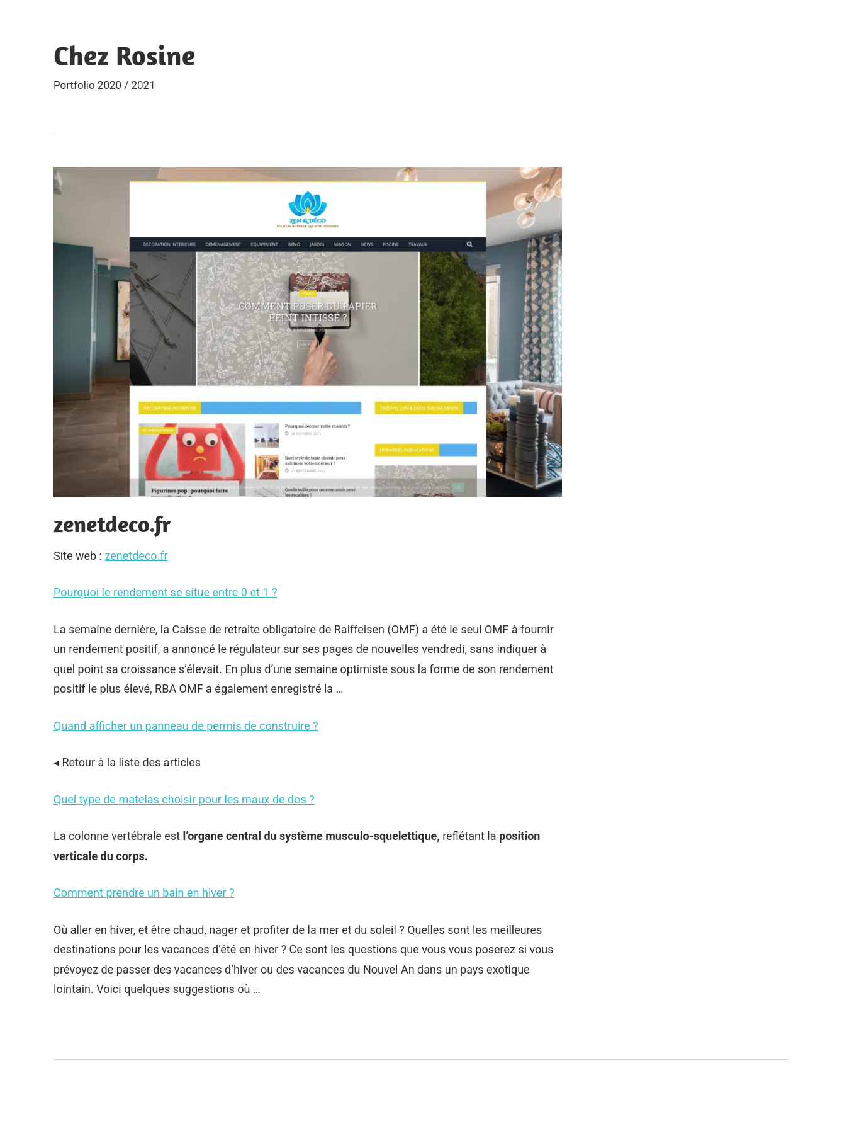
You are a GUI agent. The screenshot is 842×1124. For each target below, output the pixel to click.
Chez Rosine (124, 55)
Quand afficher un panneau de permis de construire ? (185, 725)
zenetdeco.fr (135, 555)
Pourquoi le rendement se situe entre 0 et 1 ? (165, 592)
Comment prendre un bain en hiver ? (143, 892)
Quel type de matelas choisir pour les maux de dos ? (184, 799)
